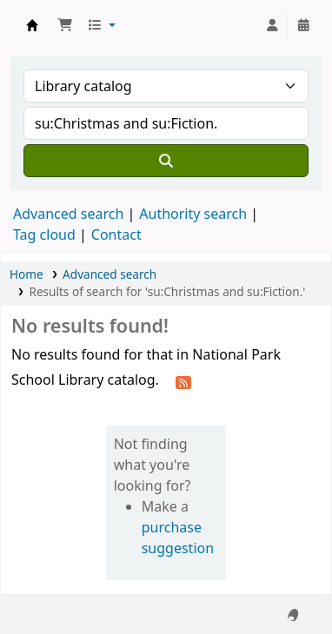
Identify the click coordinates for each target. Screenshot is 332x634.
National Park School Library (32, 25)
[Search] (166, 160)
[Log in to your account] (272, 25)
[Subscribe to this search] (183, 381)
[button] (65, 25)
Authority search (193, 213)
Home (26, 274)
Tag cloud (44, 234)
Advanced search (68, 213)
